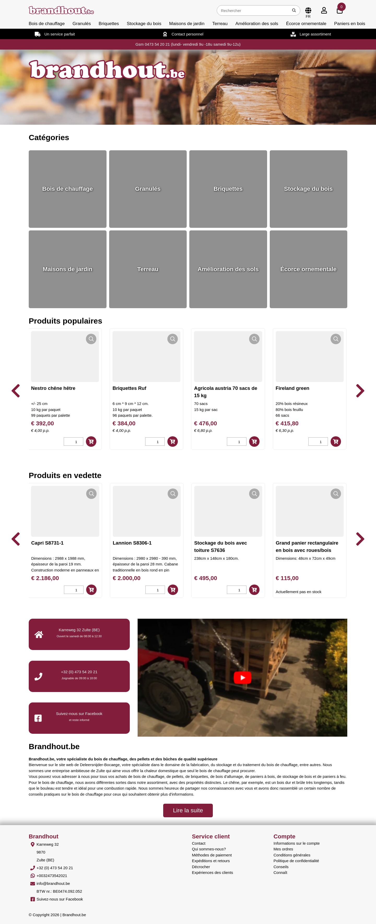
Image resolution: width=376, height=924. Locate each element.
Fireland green (302, 388)
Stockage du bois (144, 23)
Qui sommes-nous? (209, 849)
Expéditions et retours (211, 861)
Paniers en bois (349, 23)
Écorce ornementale (306, 23)
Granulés (82, 23)
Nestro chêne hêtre (62, 388)
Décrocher (201, 867)
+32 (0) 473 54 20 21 (79, 672)
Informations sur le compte (297, 843)
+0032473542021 (52, 875)
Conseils (281, 867)
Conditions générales (292, 855)
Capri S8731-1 (47, 543)
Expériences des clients (212, 872)
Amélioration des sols (257, 23)
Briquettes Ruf (139, 388)
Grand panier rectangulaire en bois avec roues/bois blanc (307, 550)
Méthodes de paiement (212, 855)
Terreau (220, 23)
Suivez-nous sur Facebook (60, 899)
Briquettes (109, 23)
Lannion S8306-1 (132, 543)
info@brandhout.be (53, 883)
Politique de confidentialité (296, 861)
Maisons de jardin (186, 23)
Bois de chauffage (47, 23)
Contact (198, 843)
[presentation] (16, 391)
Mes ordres (283, 849)
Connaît (280, 872)
